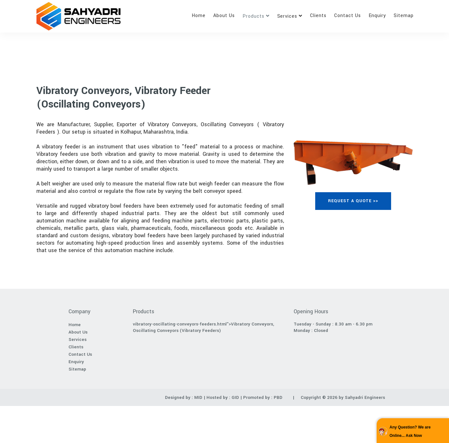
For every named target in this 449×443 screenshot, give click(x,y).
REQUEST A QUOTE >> (353, 201)
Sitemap (404, 15)
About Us (224, 15)
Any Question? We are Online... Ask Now (410, 431)
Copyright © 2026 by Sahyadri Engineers (343, 397)
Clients (318, 15)
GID (235, 397)
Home (199, 15)
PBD (278, 397)
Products (253, 16)
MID (197, 397)
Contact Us (347, 15)
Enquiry (377, 15)
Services (287, 16)
